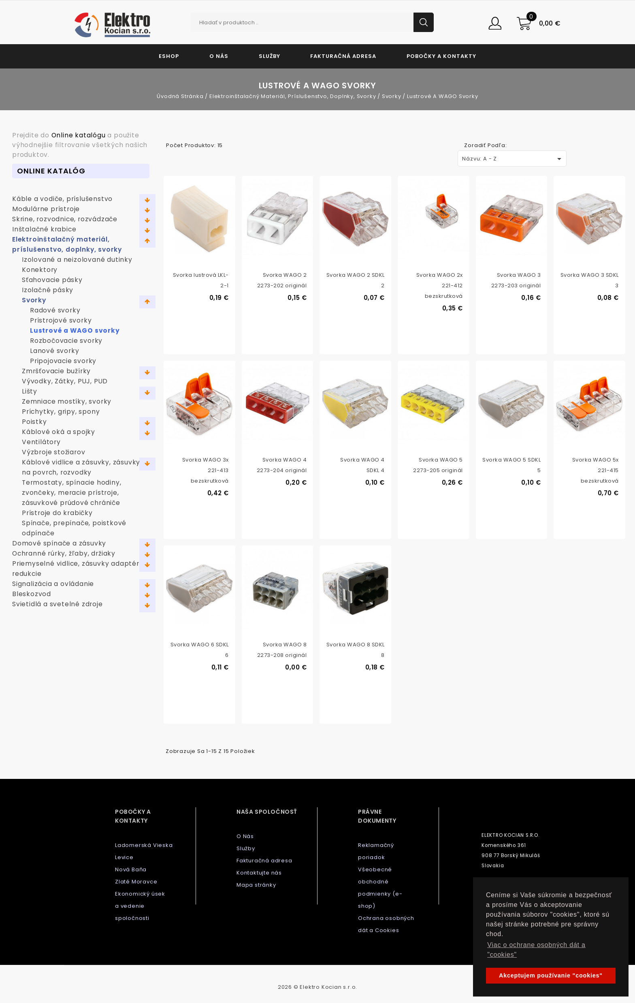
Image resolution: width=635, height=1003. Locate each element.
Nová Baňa (131, 869)
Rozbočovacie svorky (66, 340)
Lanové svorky (54, 350)
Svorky (34, 300)
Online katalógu (78, 135)
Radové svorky (55, 310)
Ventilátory (41, 442)
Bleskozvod (31, 594)
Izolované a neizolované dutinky (77, 259)
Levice (124, 857)
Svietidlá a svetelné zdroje (57, 604)
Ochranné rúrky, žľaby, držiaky (63, 553)
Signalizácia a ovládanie (53, 584)
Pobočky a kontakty (441, 56)
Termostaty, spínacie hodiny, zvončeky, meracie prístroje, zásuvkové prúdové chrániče (71, 492)
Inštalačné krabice (44, 229)
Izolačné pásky (47, 290)
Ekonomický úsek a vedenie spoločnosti (140, 906)
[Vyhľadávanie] (312, 22)
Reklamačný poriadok (376, 851)
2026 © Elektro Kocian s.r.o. (317, 987)
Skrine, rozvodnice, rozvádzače (64, 219)
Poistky (34, 421)
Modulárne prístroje (46, 209)
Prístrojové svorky (61, 320)
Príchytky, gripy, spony (61, 411)
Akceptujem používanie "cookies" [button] (551, 975)
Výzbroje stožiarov (53, 452)
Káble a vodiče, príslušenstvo (62, 199)
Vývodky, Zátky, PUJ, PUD (65, 381)
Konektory (40, 269)
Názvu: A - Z (513, 159)
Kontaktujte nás (259, 873)
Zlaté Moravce (136, 881)
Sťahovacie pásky (52, 280)
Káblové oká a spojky (58, 432)
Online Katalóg (51, 171)
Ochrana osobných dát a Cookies (386, 924)
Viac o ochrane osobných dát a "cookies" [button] (536, 949)
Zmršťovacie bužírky (56, 371)
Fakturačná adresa (343, 56)
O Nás (218, 56)
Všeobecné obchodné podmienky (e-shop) (380, 888)
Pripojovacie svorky (63, 361)
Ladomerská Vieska (144, 845)
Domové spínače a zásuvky (59, 543)
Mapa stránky (256, 885)
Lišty (29, 391)
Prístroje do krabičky (57, 513)
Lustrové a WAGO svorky (75, 330)
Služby (269, 56)
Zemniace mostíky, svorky (66, 401)
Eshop (169, 56)
